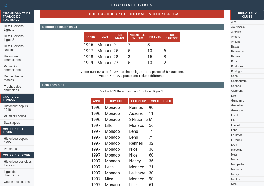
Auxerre (236, 31)
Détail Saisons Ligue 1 (14, 28)
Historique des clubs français (18, 163)
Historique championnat (13, 58)
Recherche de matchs (13, 78)
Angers (235, 36)
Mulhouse (237, 169)
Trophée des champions (12, 88)
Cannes (236, 85)
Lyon (234, 144)
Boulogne (237, 71)
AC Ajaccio (238, 26)
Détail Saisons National (14, 48)
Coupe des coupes (17, 182)
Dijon (234, 95)
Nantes (235, 179)
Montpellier (238, 164)
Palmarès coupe (15, 116)
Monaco (236, 159)
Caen (234, 76)
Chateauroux (239, 80)
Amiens (236, 41)
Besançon (237, 51)
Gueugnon (237, 110)
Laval (234, 115)
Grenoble (237, 105)
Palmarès (10, 149)
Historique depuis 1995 (16, 140)
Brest (234, 61)
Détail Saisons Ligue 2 (14, 38)
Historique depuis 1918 (16, 108)
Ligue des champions (11, 173)
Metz (234, 154)
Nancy (235, 174)
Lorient (235, 125)
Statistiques (12, 123)
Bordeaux (237, 66)
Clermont (237, 90)
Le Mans (236, 139)
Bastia (235, 46)
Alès (233, 22)
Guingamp (237, 100)
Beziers (236, 56)
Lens (234, 129)
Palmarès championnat (13, 68)
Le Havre (237, 134)
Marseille (236, 149)
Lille (233, 120)
